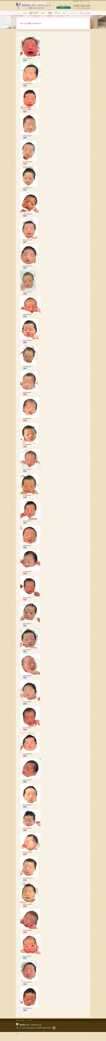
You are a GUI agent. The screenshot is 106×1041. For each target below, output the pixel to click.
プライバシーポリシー (20, 1020)
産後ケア (65, 13)
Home (18, 13)
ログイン (17, 1033)
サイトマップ (29, 1020)
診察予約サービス (64, 7)
